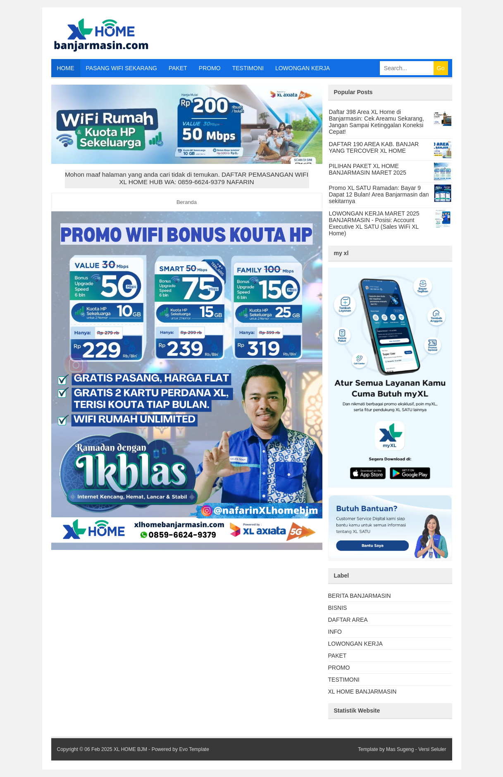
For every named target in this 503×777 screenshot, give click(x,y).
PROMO (210, 68)
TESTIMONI (248, 68)
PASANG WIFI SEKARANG (121, 68)
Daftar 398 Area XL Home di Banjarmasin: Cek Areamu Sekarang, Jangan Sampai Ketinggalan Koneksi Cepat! (376, 122)
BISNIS (337, 607)
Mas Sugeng (400, 749)
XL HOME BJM (130, 749)
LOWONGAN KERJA (302, 68)
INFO (335, 631)
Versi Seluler (432, 749)
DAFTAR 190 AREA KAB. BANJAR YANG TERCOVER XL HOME (374, 147)
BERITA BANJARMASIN (359, 595)
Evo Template (194, 749)
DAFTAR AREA (348, 619)
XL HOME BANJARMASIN (362, 691)
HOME (65, 68)
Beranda (186, 202)
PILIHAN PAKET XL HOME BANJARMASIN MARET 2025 (367, 169)
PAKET (178, 68)
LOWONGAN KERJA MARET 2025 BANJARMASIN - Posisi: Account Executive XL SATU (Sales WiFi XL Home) (374, 223)
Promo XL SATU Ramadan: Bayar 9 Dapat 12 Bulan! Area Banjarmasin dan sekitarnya (379, 194)
